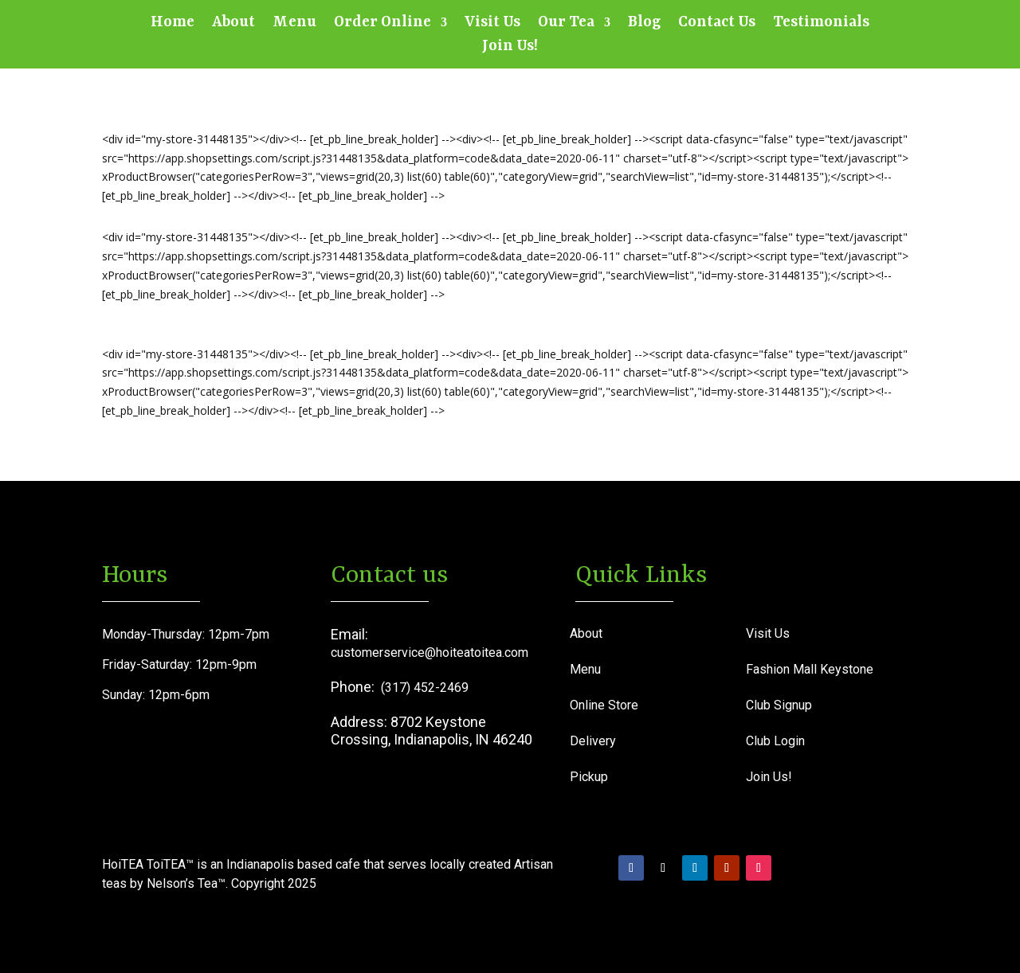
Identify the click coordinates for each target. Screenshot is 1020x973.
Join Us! (510, 48)
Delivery (593, 740)
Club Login (775, 740)
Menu (294, 24)
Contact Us (716, 24)
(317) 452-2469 (425, 687)
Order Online (382, 24)
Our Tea (566, 24)
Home (172, 24)
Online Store (604, 705)
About (233, 24)
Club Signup (779, 705)
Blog (644, 24)
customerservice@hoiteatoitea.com (429, 652)
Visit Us (492, 24)
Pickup (589, 776)
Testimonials (821, 24)
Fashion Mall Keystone (809, 669)
